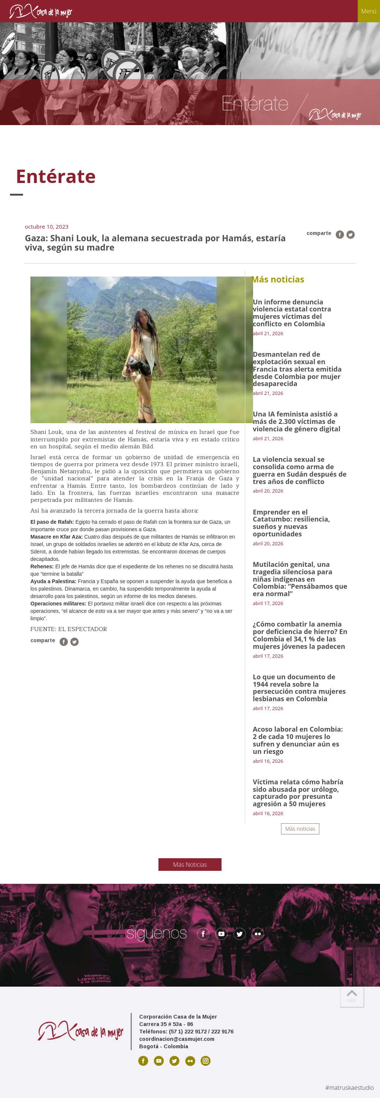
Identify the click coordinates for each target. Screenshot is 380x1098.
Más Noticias (190, 864)
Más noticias (300, 828)
